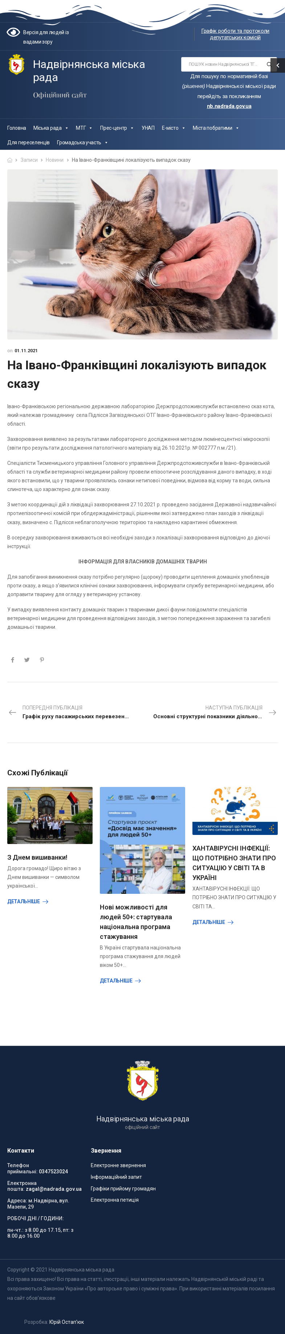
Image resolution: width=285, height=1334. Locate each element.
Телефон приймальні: (22, 1168)
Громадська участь (83, 142)
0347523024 (53, 1171)
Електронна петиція (115, 1200)
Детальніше (23, 901)
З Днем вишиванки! (37, 857)
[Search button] (269, 64)
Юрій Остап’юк (66, 1322)
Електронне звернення (118, 1165)
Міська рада (51, 128)
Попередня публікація (75, 713)
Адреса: (17, 1201)
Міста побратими (216, 128)
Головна (16, 128)
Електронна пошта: (22, 1186)
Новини (55, 160)
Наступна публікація (216, 713)
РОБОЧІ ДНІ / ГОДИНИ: (35, 1218)
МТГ (84, 128)
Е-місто (174, 128)
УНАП (148, 128)
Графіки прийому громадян (123, 1189)
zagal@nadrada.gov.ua (54, 1189)
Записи (29, 160)
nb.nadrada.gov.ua (229, 106)
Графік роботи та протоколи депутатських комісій (235, 34)
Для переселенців (28, 142)
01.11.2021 (26, 350)
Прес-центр (117, 128)
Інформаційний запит (116, 1177)
